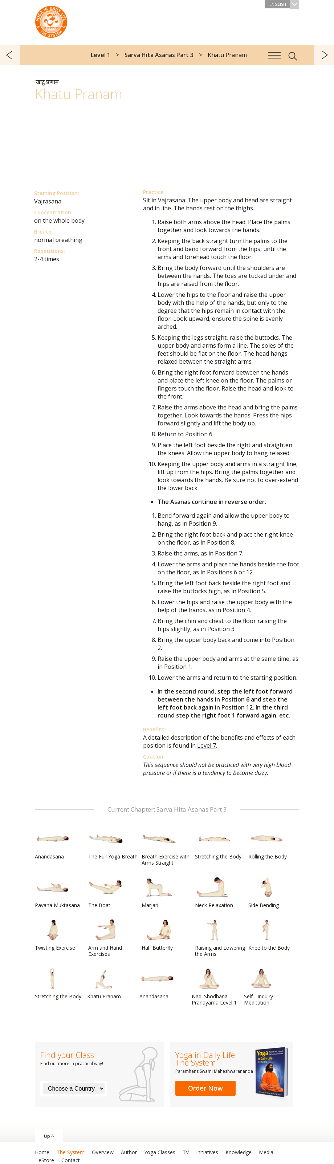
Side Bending (265, 893)
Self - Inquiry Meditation (261, 987)
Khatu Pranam (104, 984)
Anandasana (52, 844)
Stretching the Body (218, 844)
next (324, 55)
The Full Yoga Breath (113, 844)
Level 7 (206, 745)
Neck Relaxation (214, 893)
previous (10, 55)
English (284, 4)
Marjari (159, 893)
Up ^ (49, 1136)
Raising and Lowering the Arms (220, 938)
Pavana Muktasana (57, 893)
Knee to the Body (269, 935)
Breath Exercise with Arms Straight (166, 847)
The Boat (105, 893)
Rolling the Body (267, 844)
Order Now (205, 1088)
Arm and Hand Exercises (105, 938)
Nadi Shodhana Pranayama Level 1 (214, 987)
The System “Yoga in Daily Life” (51, 20)
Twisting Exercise (55, 935)
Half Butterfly (159, 935)
